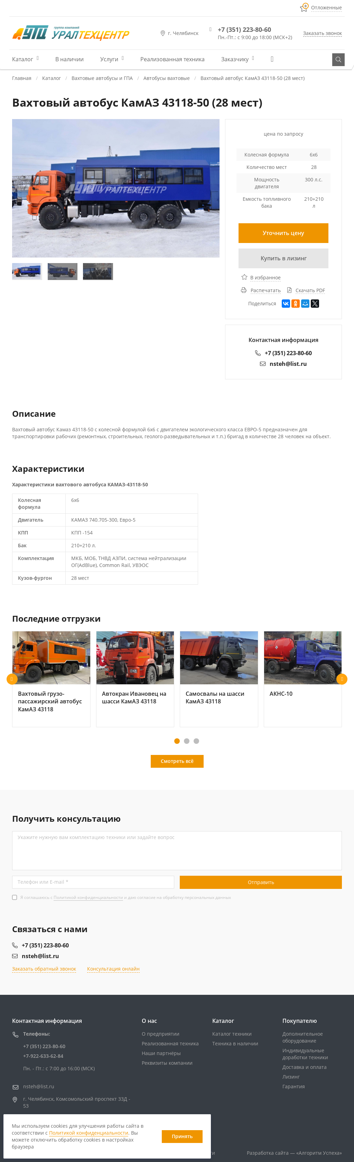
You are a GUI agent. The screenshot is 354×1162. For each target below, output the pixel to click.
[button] (12, 679)
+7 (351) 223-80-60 (244, 29)
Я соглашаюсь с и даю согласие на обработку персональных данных (125, 897)
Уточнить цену (283, 233)
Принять (182, 1136)
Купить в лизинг (284, 258)
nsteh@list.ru (283, 364)
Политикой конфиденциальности (88, 897)
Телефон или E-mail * (43, 882)
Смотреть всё (177, 761)
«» (319, 1153)
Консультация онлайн (113, 968)
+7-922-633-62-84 (43, 1056)
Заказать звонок (322, 33)
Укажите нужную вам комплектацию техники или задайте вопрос (96, 837)
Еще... (275, 59)
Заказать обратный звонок (44, 968)
